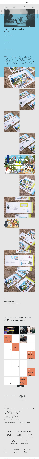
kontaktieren (11, 419)
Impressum (33, 458)
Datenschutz (29, 458)
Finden (5, 448)
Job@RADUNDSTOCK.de (25, 424)
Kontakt (14, 305)
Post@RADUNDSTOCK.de (25, 422)
